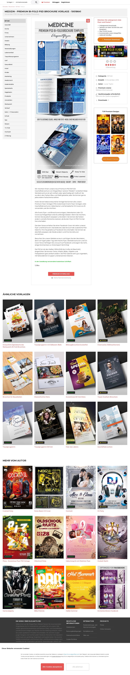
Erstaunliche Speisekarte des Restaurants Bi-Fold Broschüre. (14, 346)
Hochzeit (69, 511)
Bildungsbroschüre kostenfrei (77, 345)
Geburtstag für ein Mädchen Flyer (78, 561)
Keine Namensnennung (61, 278)
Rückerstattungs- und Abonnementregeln (90, 626)
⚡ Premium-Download (111, 39)
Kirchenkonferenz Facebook (108, 611)
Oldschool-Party (40, 561)
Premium (102, 2)
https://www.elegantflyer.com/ (71, 654)
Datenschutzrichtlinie (73, 635)
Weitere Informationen (104, 90)
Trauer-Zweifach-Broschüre (107, 397)
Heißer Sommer (71, 611)
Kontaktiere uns (88, 631)
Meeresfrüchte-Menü (42, 397)
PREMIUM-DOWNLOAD (61, 274)
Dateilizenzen (70, 627)
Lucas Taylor (108, 84)
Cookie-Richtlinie (71, 639)
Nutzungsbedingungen (73, 631)
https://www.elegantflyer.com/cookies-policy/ (72, 656)
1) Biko (37, 265)
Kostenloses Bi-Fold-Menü (75, 397)
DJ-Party (101, 511)
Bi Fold (109, 76)
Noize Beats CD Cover (42, 511)
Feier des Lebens (72, 447)
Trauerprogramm (9, 447)
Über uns (86, 635)
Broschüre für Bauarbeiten (12, 397)
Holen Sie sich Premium (110, 159)
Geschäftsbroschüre (105, 447)
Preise (102, 625)
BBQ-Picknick (39, 611)
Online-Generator (105, 629)
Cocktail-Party (8, 511)
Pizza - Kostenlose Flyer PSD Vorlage (16, 561)
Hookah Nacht (103, 561)
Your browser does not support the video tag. (110, 51)
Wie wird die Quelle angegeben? (107, 96)
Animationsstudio (35, 2)
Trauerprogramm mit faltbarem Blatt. (48, 345)
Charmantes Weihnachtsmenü (109, 345)
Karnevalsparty (8, 611)
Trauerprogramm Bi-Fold (43, 447)
